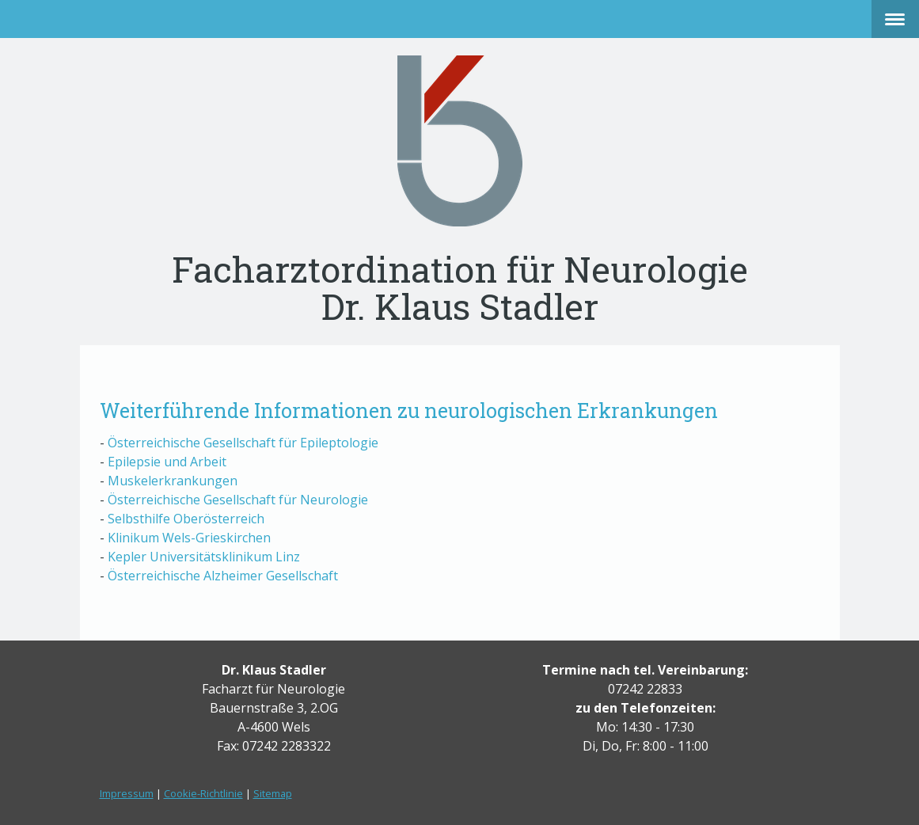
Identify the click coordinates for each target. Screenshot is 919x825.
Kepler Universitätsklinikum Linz (204, 556)
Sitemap (272, 793)
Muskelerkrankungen (172, 480)
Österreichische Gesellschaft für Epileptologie (243, 442)
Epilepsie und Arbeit (169, 461)
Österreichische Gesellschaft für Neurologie (238, 499)
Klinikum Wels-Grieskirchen (189, 537)
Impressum (127, 793)
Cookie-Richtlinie (203, 793)
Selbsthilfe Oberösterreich (186, 518)
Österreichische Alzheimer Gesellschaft (223, 575)
